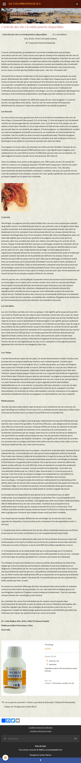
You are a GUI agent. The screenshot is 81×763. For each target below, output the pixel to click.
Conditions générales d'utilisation (40, 728)
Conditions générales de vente (40, 731)
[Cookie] (5, 758)
